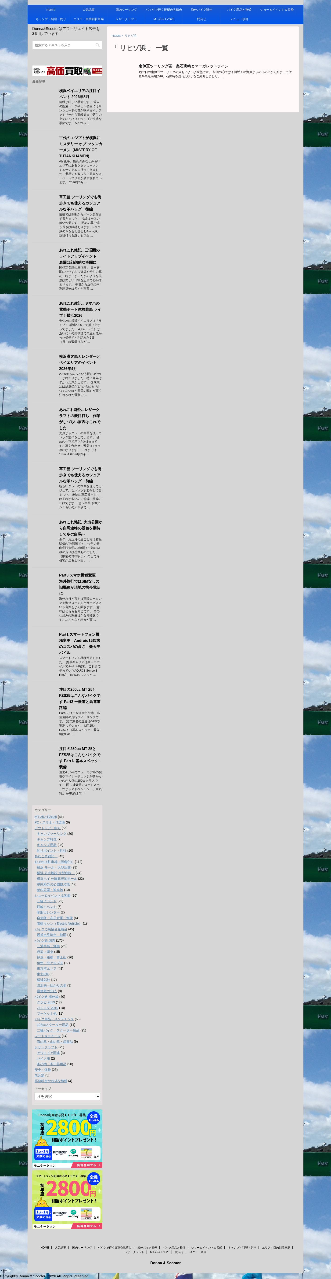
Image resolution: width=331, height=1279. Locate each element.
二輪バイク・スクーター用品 (58, 1030)
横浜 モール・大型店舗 (54, 867)
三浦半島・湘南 (48, 946)
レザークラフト (126, 19)
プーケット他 (47, 1013)
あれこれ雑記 (46, 856)
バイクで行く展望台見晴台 (164, 9)
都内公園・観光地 (50, 890)
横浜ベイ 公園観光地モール (57, 878)
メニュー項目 (239, 19)
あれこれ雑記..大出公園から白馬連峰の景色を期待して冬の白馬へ (80, 528)
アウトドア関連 (48, 1053)
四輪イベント (47, 907)
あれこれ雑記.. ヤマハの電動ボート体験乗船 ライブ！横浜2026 (80, 309)
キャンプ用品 (47, 845)
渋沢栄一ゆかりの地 (51, 985)
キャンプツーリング (51, 833)
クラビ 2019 (46, 1002)
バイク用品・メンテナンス (54, 1019)
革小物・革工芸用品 (51, 1064)
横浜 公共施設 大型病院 (56, 873)
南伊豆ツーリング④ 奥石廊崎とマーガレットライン (183, 66)
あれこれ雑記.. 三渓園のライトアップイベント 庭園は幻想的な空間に (79, 256)
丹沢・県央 (45, 952)
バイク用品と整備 (239, 9)
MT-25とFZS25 (46, 817)
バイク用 (43, 1058)
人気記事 (89, 9)
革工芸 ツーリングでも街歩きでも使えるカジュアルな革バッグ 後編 (80, 203)
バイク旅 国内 (45, 940)
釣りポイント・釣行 (51, 850)
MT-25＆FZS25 (164, 19)
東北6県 (43, 974)
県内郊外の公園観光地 (53, 884)
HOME (51, 9)
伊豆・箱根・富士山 (51, 957)
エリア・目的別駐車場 (88, 19)
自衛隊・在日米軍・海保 (55, 918)
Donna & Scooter (165, 1263)
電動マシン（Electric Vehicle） (59, 923)
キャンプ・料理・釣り (51, 19)
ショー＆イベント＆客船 (277, 9)
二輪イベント (47, 901)
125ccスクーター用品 (52, 1025)
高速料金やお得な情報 (51, 1081)
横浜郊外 (43, 980)
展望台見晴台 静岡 (51, 935)
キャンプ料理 (47, 839)
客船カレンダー (48, 912)
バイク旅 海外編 (46, 996)
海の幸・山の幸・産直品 (55, 1041)
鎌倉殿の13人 (47, 991)
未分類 (39, 1075)
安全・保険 (43, 1070)
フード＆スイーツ (48, 1036)
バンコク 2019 (47, 1008)
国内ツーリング (126, 9)
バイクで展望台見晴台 (51, 929)
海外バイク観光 (201, 9)
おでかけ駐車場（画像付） (54, 862)
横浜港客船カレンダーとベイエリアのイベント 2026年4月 (79, 363)
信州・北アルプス (50, 963)
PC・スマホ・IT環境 (50, 822)
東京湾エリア (47, 968)
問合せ (201, 19)
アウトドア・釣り (48, 828)
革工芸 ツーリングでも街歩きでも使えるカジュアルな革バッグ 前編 (80, 475)
